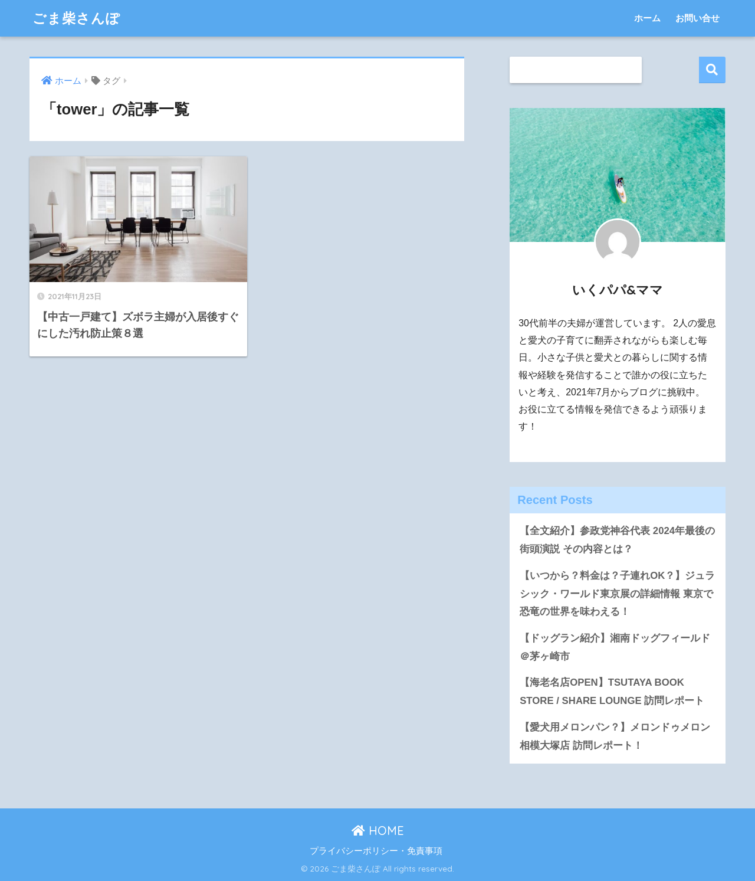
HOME (378, 830)
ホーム (647, 18)
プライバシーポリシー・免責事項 (376, 851)
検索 (712, 70)
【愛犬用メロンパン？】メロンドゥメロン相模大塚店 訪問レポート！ (615, 736)
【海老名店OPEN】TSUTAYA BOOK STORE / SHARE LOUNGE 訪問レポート (612, 691)
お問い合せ (697, 18)
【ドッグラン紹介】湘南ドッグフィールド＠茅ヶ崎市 (615, 647)
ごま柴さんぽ (76, 18)
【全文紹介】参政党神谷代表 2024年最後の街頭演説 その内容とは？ (617, 540)
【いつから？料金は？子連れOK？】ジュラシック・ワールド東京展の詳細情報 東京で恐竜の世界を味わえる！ (617, 593)
